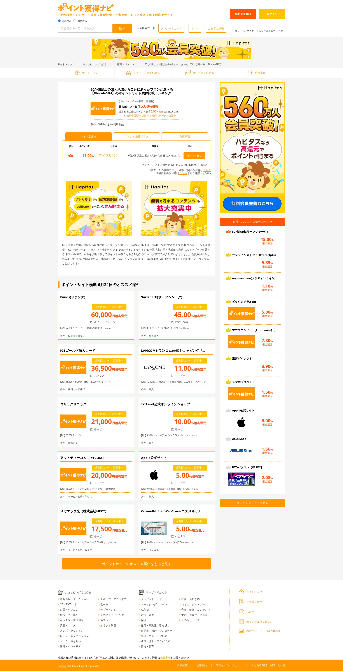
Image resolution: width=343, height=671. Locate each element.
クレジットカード (171, 28)
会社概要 (182, 665)
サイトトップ (65, 64)
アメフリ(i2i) (108, 155)
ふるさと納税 (216, 28)
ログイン (272, 14)
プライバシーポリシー (229, 665)
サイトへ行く (194, 155)
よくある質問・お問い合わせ (268, 665)
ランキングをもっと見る (252, 503)
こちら (207, 170)
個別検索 (82, 20)
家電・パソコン (125, 64)
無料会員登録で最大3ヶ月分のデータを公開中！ (152, 115)
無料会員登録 (243, 14)
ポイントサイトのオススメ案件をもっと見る (137, 563)
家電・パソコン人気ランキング (252, 222)
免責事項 (165, 657)
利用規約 (201, 665)
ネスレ (195, 28)
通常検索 (66, 20)
